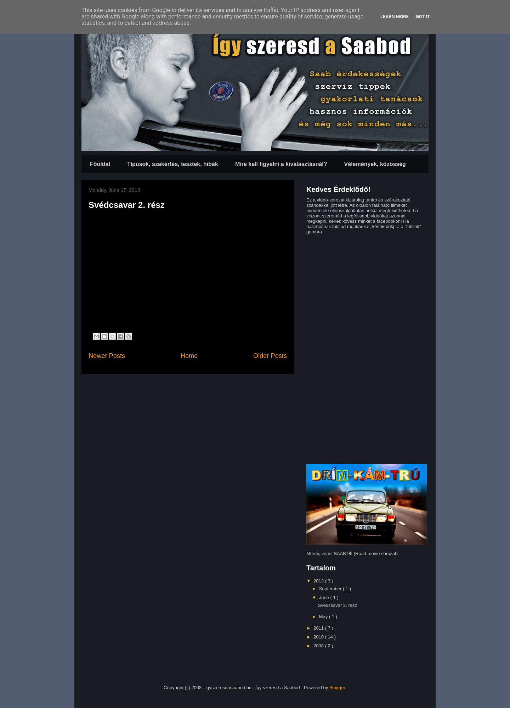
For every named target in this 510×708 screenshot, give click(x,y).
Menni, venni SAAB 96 (329, 553)
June (324, 597)
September (331, 588)
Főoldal (100, 164)
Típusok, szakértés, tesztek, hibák (172, 164)
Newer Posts (107, 355)
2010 (319, 637)
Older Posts (270, 355)
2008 (319, 645)
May (324, 616)
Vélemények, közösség (375, 164)
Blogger (337, 687)
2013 (319, 580)
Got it (423, 16)
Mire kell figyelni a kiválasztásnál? (281, 164)
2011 (319, 628)
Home (189, 355)
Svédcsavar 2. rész (127, 205)
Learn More (394, 16)
